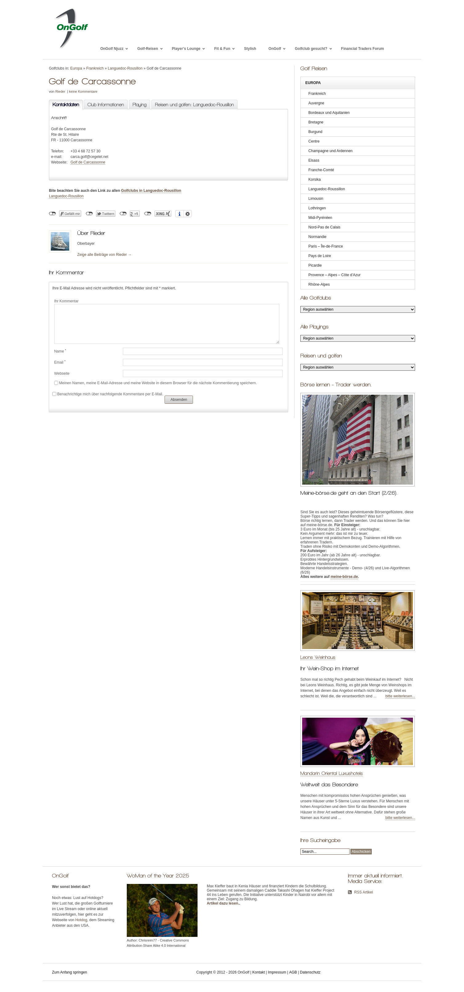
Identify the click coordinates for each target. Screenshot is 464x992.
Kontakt (258, 972)
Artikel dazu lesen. (223, 903)
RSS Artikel (363, 892)
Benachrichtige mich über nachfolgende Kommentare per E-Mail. (107, 394)
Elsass (313, 160)
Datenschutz (310, 972)
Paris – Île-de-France (325, 246)
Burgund (315, 132)
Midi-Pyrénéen (320, 218)
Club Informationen (105, 104)
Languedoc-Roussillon (326, 189)
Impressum (277, 972)
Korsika (314, 179)
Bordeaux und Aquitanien (329, 113)
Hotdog (81, 920)
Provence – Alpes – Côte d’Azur (334, 275)
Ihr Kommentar (66, 301)
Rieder (60, 91)
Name (60, 351)
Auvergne (316, 103)
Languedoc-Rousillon (125, 68)
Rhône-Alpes (319, 284)
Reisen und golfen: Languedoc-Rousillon (194, 104)
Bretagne (315, 122)
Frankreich (95, 68)
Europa (76, 68)
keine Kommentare (83, 91)
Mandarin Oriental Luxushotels (331, 773)
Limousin (315, 198)
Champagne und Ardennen (330, 151)
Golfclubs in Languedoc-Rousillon (151, 190)
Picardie (315, 265)
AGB (293, 972)
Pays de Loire (319, 256)
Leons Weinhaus (317, 657)
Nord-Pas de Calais (324, 227)
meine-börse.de (344, 577)
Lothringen (317, 208)
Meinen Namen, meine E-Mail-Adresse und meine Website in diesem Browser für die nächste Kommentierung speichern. (158, 383)
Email (60, 362)
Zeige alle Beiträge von (104, 254)
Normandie (317, 237)
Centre (313, 141)
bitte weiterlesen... (400, 696)
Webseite (62, 373)
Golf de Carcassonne (87, 162)
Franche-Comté (321, 170)
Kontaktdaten (64, 104)
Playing (139, 104)
